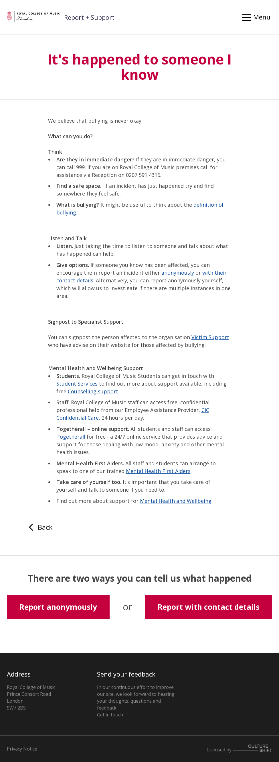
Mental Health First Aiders (158, 471)
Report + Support (89, 17)
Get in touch (110, 715)
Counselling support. (93, 391)
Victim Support (210, 337)
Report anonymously (58, 607)
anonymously (177, 272)
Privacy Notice (22, 749)
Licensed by (239, 749)
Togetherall (70, 436)
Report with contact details (209, 607)
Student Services (77, 383)
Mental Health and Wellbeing (175, 500)
